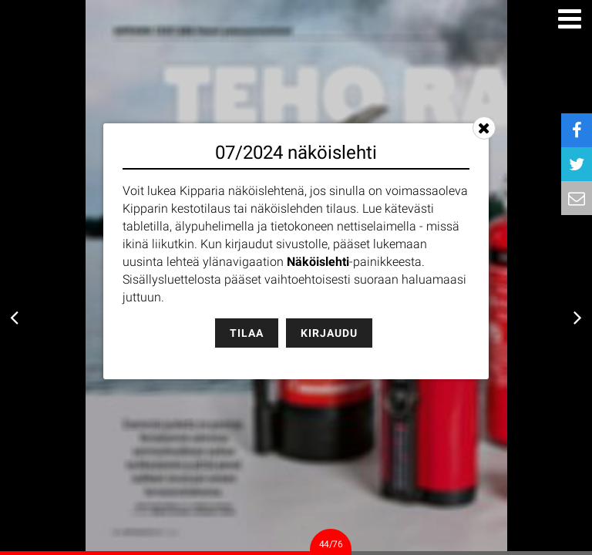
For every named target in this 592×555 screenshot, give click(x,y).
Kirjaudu (329, 333)
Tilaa (247, 333)
